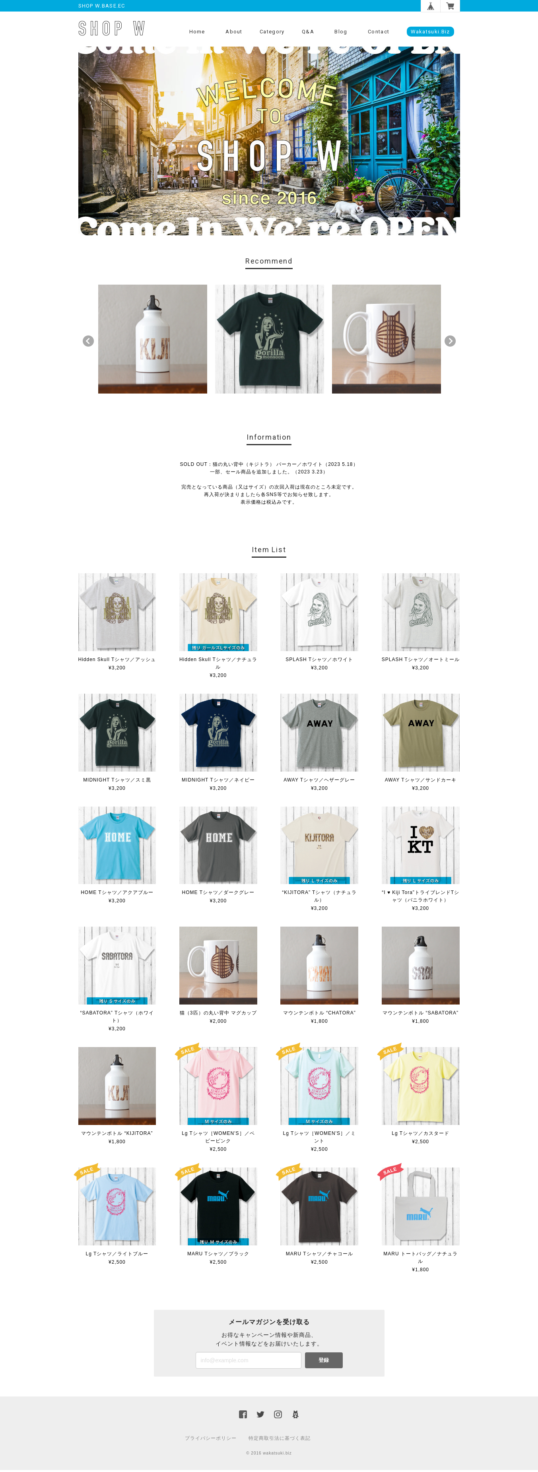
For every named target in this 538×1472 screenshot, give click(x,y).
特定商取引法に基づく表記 (280, 1440)
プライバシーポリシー (211, 1440)
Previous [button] (88, 343)
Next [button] (450, 343)
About (234, 32)
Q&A (308, 32)
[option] (152, 341)
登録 (324, 1362)
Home (197, 32)
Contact (378, 32)
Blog (340, 32)
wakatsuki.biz (430, 32)
